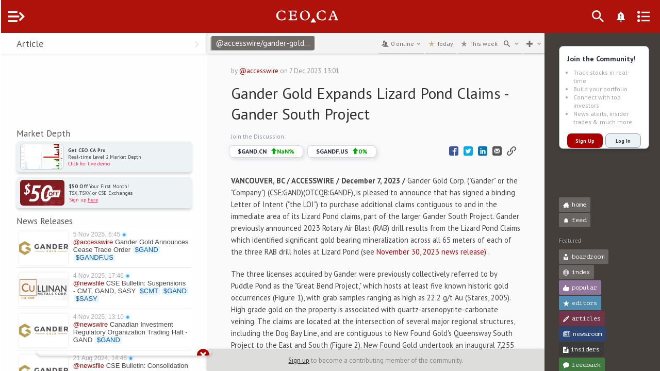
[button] (10, 45)
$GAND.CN (284, 151)
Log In (622, 141)
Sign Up (583, 141)
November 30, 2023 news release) (337, 263)
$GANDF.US (360, 151)
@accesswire (277, 70)
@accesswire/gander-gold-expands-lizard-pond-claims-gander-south (284, 43)
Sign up (308, 360)
